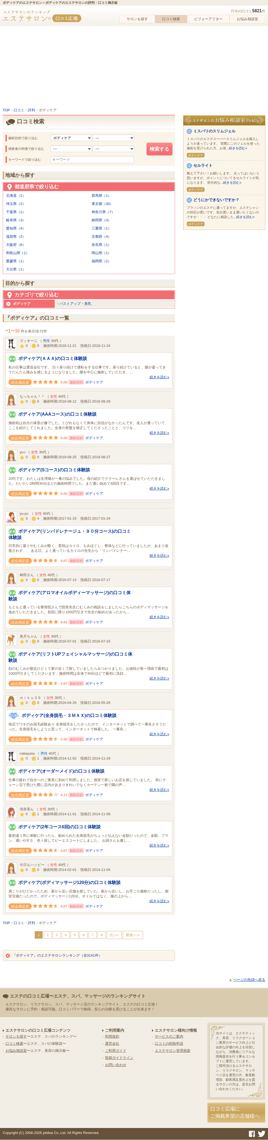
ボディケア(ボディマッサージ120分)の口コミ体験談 (69, 882)
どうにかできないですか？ (216, 200)
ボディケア (94, 382)
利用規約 (112, 1036)
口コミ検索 (171, 19)
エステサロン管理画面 (172, 1051)
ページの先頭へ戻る (249, 980)
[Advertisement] (134, 67)
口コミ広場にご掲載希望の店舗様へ (235, 1112)
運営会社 (112, 1043)
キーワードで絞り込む (24, 160)
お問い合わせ (115, 1065)
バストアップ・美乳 (75, 304)
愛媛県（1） (16, 261)
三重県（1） (101, 228)
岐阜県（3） (16, 220)
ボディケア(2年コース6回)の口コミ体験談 (59, 827)
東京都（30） (102, 204)
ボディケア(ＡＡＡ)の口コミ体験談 (52, 358)
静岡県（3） (101, 220)
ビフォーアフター (208, 19)
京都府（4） (101, 236)
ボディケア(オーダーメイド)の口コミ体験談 (61, 771)
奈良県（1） (101, 245)
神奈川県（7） (103, 212)
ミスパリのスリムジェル (214, 131)
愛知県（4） (16, 228)
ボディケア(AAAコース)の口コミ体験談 (57, 414)
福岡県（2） (101, 261)
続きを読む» (159, 377)
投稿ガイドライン (119, 1058)
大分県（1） (16, 269)
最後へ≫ (133, 935)
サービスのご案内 (169, 1036)
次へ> (114, 935)
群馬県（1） (101, 196)
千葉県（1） (16, 212)
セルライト (202, 165)
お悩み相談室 (247, 19)
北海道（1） (16, 196)
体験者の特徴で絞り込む (26, 149)
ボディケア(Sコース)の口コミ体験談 (54, 470)
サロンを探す (137, 19)
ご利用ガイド (115, 1051)
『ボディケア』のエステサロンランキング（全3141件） (54, 955)
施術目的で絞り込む (23, 138)
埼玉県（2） (16, 204)
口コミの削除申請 (169, 1043)
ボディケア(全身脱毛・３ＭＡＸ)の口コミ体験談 (69, 715)
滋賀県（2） (16, 236)
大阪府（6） (16, 245)
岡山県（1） (101, 253)
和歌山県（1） (17, 253)
